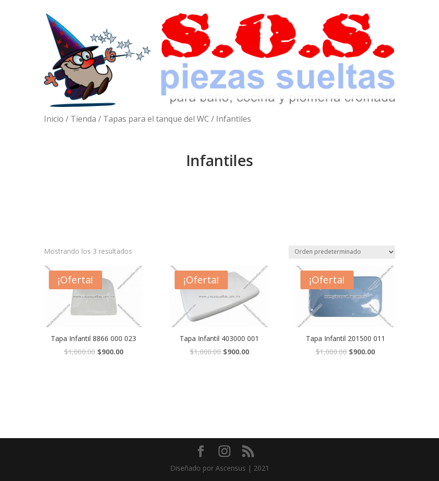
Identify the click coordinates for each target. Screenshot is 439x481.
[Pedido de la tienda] (342, 252)
